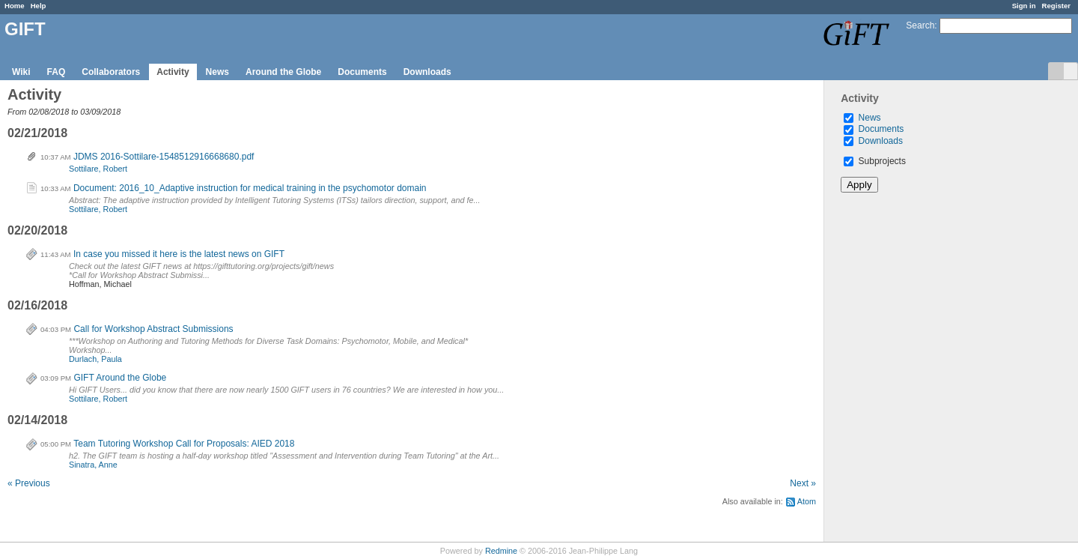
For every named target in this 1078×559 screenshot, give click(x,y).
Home (14, 5)
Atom (806, 501)
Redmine (501, 550)
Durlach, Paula (95, 358)
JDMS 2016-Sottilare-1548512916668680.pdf (164, 156)
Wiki (21, 72)
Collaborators (111, 72)
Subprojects (875, 161)
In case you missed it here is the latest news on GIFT (178, 254)
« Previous (28, 483)
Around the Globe (283, 72)
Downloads (427, 72)
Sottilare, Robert (98, 168)
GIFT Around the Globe (119, 377)
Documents (362, 72)
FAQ (56, 72)
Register (1056, 5)
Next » (803, 483)
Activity (172, 72)
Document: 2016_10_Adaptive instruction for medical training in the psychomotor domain (250, 188)
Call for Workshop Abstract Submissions (153, 329)
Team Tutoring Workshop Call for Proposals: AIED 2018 (183, 443)
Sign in (1024, 5)
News (217, 72)
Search (920, 25)
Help (38, 5)
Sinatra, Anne (93, 464)
